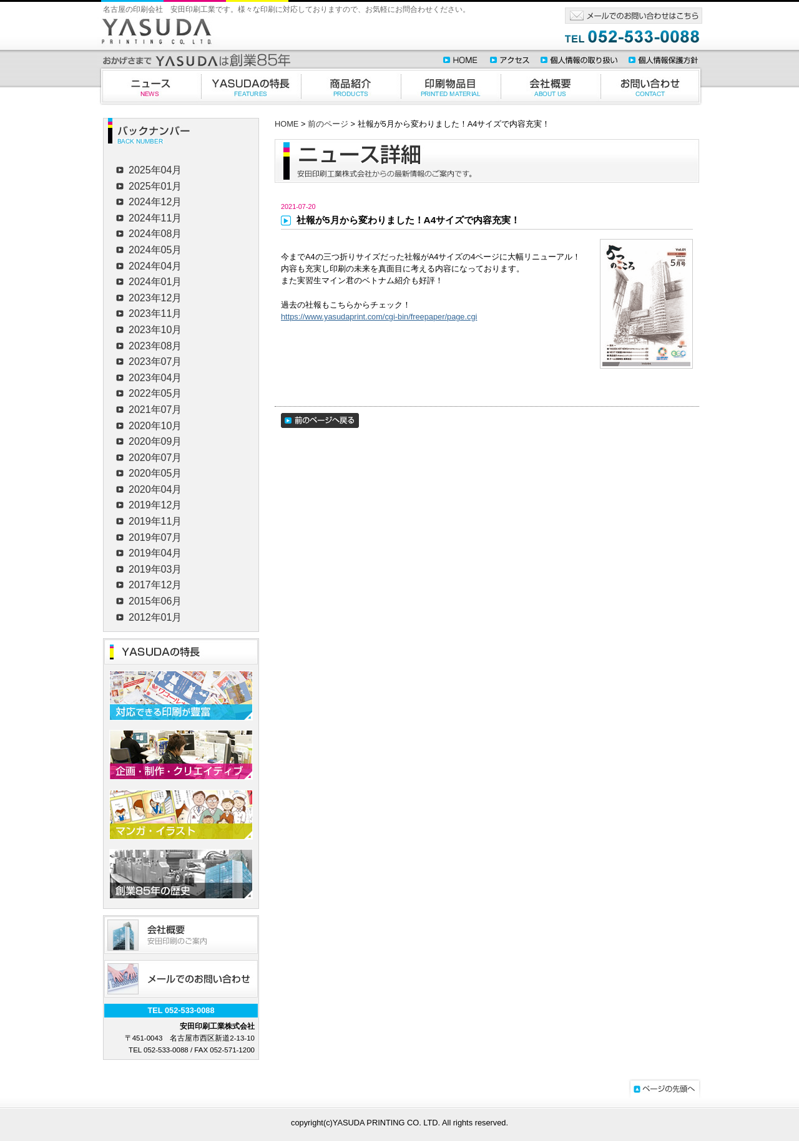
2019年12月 (155, 505)
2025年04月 (155, 170)
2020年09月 (155, 441)
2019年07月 (155, 537)
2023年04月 (155, 377)
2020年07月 (155, 457)
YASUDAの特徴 (251, 86)
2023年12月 (155, 298)
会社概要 (550, 86)
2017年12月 (155, 585)
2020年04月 (155, 489)
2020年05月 (155, 473)
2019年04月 (155, 553)
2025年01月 (155, 186)
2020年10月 (155, 425)
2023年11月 (155, 313)
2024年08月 (155, 233)
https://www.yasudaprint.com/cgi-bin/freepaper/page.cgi (379, 316)
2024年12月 (155, 202)
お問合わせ (651, 86)
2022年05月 (155, 393)
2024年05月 (155, 250)
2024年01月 (155, 281)
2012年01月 (155, 617)
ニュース (149, 86)
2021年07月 (155, 409)
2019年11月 (155, 521)
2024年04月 (155, 266)
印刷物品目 (451, 86)
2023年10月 (155, 329)
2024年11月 (155, 218)
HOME (286, 124)
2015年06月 (155, 601)
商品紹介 (351, 86)
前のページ (328, 124)
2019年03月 (155, 569)
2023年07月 (155, 361)
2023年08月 (155, 346)
